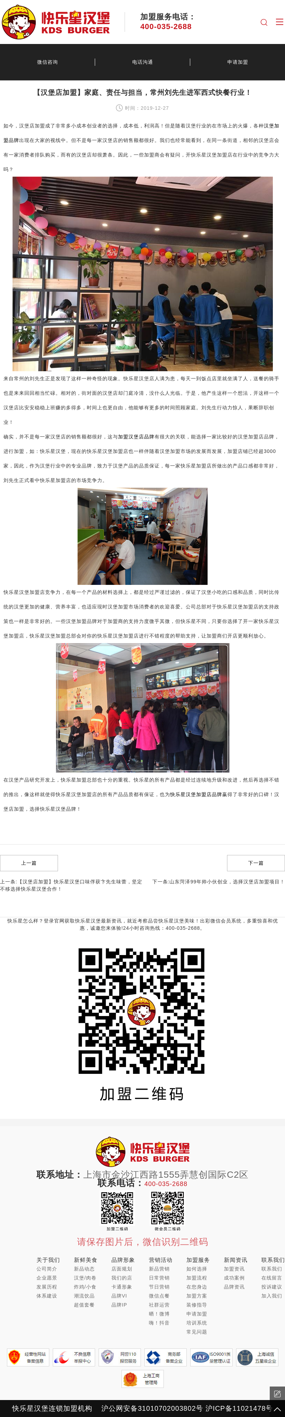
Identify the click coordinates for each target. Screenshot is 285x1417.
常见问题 (196, 1332)
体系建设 (46, 1296)
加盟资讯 (234, 1269)
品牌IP (119, 1305)
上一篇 (29, 863)
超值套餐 (84, 1305)
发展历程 (46, 1287)
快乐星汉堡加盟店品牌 (196, 794)
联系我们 (271, 1269)
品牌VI (119, 1296)
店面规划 (121, 1269)
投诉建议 (271, 1287)
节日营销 (159, 1287)
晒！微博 (159, 1314)
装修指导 (196, 1305)
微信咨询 (47, 62)
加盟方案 (196, 1296)
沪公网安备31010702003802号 (152, 1408)
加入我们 (271, 1296)
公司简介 (46, 1269)
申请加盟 (237, 62)
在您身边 (196, 1287)
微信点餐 (159, 1296)
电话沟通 (142, 62)
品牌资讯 (234, 1287)
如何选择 (196, 1269)
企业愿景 (46, 1278)
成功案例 (234, 1278)
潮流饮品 (84, 1296)
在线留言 (271, 1278)
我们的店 (121, 1278)
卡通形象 (121, 1287)
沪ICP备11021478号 (239, 1408)
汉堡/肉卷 (85, 1278)
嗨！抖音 (159, 1323)
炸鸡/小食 (85, 1287)
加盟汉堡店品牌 (136, 436)
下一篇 (256, 863)
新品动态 (84, 1269)
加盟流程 (196, 1278)
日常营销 (159, 1278)
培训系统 (196, 1323)
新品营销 (159, 1269)
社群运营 (159, 1305)
